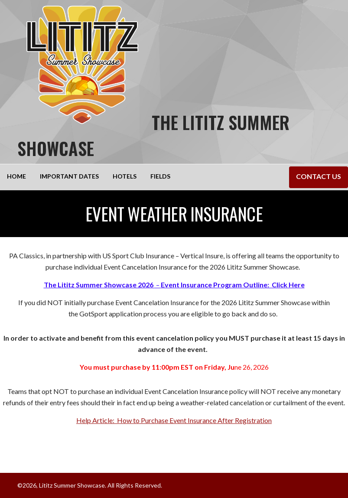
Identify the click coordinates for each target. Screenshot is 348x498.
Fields (160, 176)
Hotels (125, 176)
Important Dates (69, 176)
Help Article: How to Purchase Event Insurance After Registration (174, 420)
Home (16, 176)
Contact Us (318, 176)
